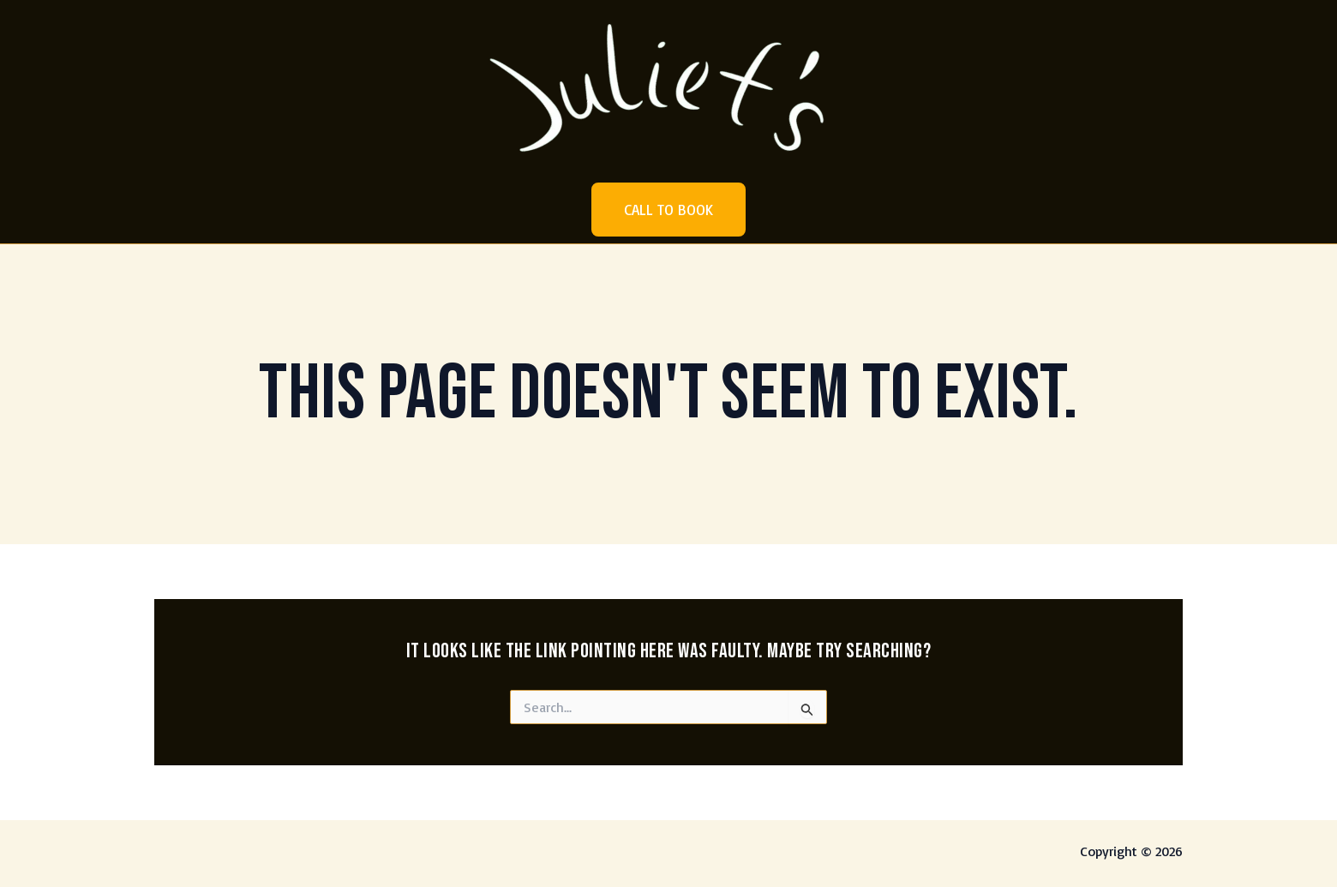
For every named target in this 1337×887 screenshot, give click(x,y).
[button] (668, 210)
